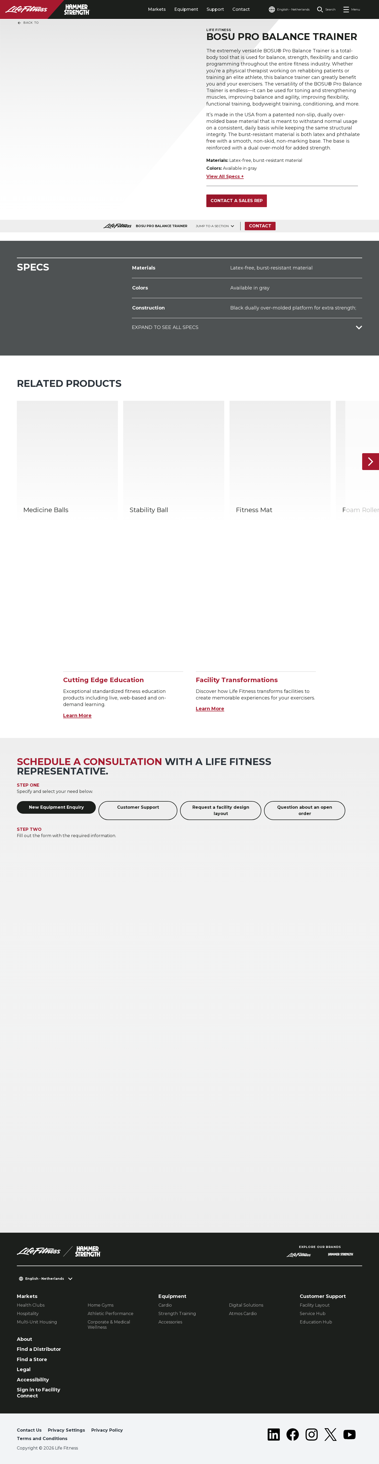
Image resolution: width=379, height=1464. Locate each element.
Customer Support (138, 807)
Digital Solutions (246, 1305)
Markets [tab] (157, 9)
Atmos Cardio (243, 1313)
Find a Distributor (39, 1349)
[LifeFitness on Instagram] (311, 1435)
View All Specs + (225, 176)
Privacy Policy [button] (107, 1430)
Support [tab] (215, 9)
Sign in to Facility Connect (38, 1393)
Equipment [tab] (186, 9)
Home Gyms (100, 1305)
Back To (28, 23)
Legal (24, 1369)
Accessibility (33, 1380)
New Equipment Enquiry (56, 807)
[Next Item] (370, 461)
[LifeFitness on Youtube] (349, 1435)
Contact (241, 9)
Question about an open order (304, 810)
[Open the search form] (326, 9)
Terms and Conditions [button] (42, 1438)
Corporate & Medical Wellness (109, 1325)
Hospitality (28, 1313)
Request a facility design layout (220, 810)
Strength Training (177, 1313)
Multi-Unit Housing (37, 1322)
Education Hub (316, 1322)
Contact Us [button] (29, 1430)
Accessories (170, 1322)
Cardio (165, 1305)
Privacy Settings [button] (66, 1430)
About (24, 1339)
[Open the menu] (351, 9)
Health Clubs (30, 1305)
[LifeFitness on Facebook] (292, 1435)
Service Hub (313, 1313)
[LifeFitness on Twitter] (330, 1435)
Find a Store (32, 1359)
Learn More (77, 715)
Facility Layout (315, 1305)
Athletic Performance (110, 1313)
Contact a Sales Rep (237, 200)
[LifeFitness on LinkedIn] (273, 1435)
